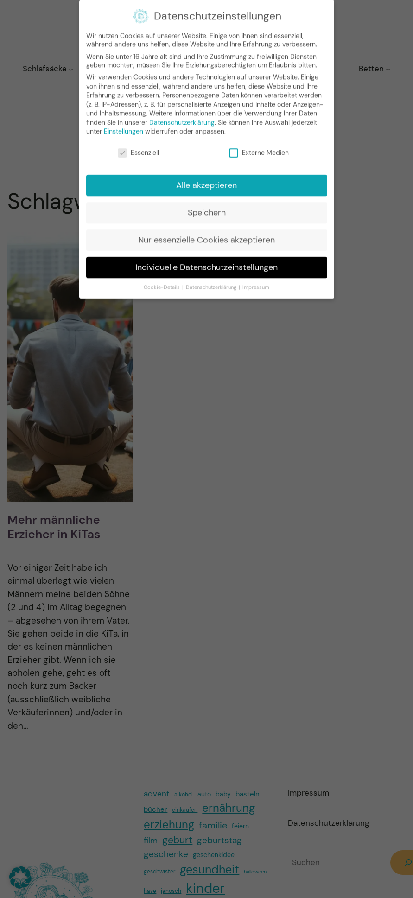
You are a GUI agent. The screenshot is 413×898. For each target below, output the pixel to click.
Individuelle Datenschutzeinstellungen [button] (206, 262)
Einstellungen (123, 126)
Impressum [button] (255, 282)
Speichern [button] (207, 207)
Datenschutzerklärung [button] (212, 282)
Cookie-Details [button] (162, 282)
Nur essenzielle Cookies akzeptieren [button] (206, 234)
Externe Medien (259, 148)
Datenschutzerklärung (182, 117)
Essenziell (138, 148)
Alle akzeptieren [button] (206, 180)
